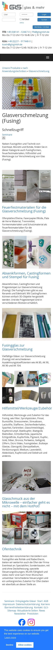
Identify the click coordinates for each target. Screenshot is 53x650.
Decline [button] (9, 645)
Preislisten (32, 613)
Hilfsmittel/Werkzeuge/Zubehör (27, 408)
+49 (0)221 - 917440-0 (19, 41)
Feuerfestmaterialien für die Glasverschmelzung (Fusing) (24, 209)
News (42, 610)
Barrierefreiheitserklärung (19, 607)
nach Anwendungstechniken (15, 69)
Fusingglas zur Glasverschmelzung (17, 347)
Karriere (45, 604)
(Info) (22, 23)
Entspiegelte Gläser (26, 601)
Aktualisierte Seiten (27, 610)
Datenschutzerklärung (28, 604)
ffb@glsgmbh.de (40, 31)
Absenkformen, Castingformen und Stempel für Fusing (26, 275)
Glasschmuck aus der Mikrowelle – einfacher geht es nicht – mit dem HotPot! (26, 502)
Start (40, 601)
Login (44, 14)
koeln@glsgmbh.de (12, 44)
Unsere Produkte (11, 68)
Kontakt (38, 607)
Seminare (7, 134)
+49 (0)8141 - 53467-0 (18, 31)
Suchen (44, 20)
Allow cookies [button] (25, 645)
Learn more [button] (10, 637)
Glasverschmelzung (39, 71)
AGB (46, 601)
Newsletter (20, 613)
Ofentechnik (12, 549)
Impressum (9, 604)
